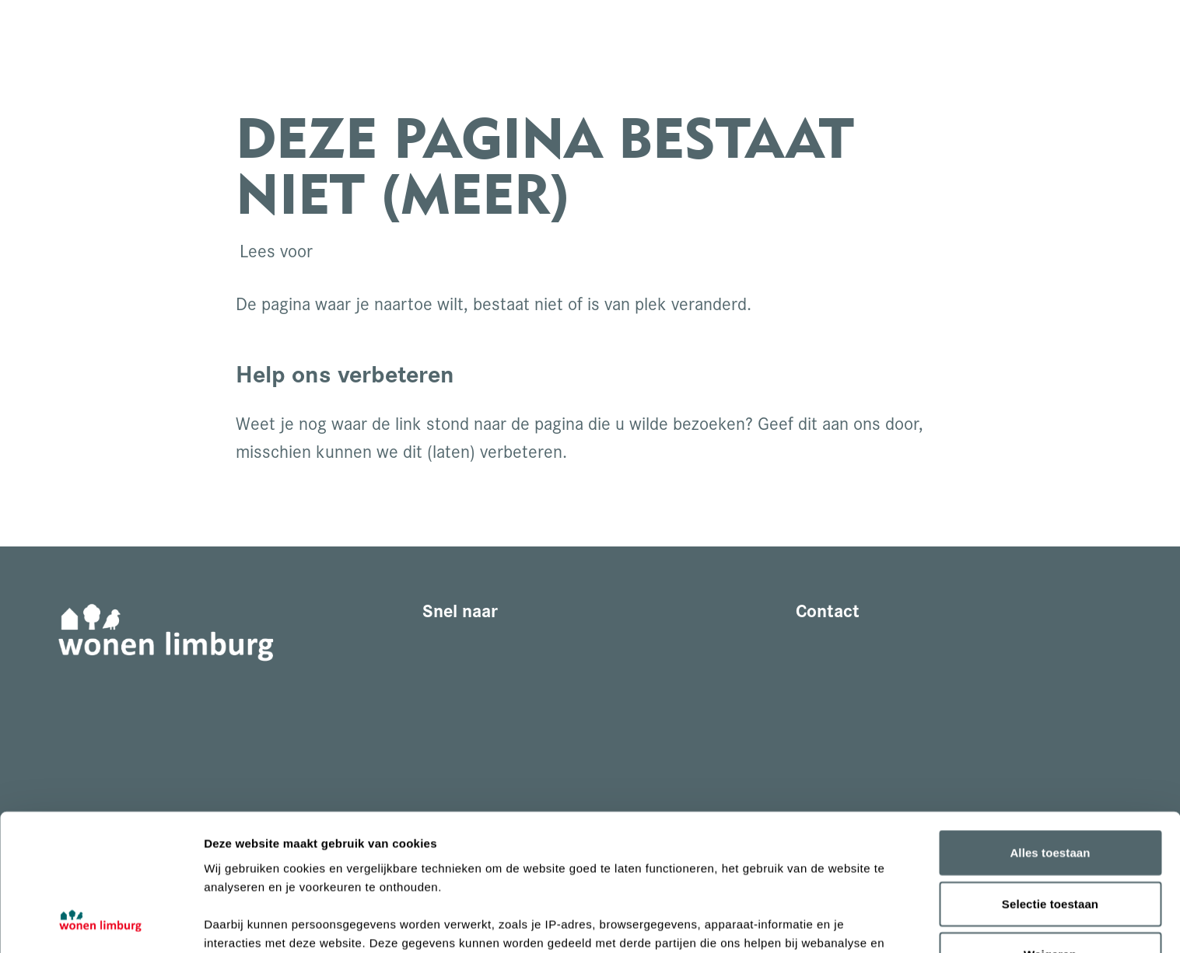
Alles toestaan (1050, 728)
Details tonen (840, 922)
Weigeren (1050, 829)
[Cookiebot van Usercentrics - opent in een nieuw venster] (101, 922)
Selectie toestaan (1050, 778)
